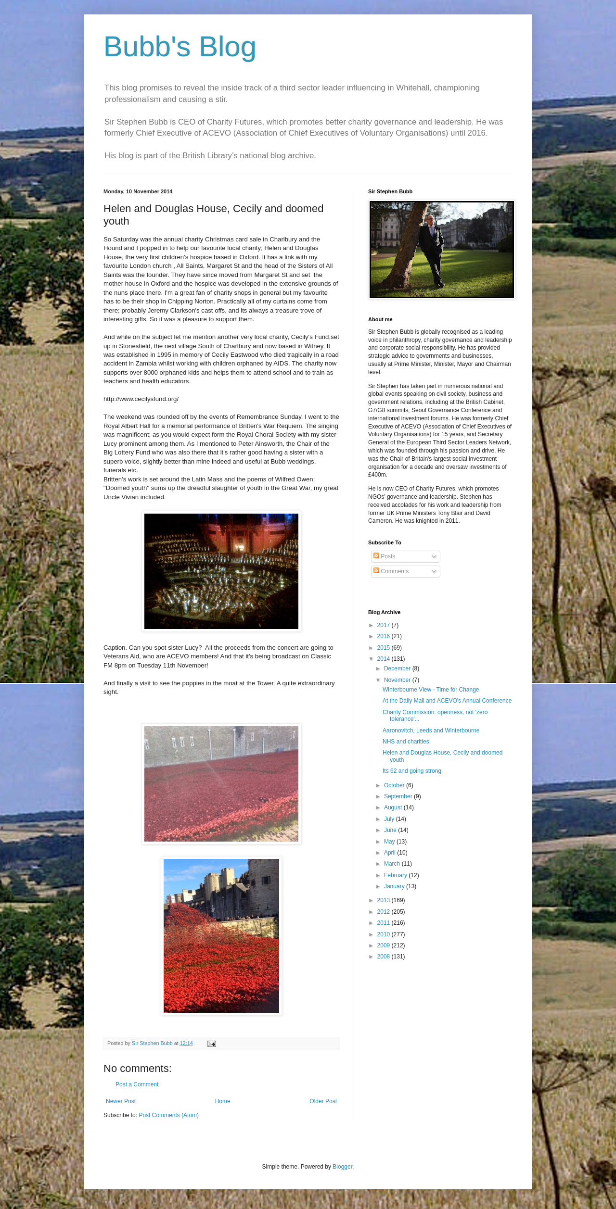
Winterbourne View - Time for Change (431, 689)
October (395, 785)
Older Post (323, 1101)
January (395, 886)
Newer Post (121, 1101)
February (396, 875)
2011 (384, 922)
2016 (384, 636)
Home (223, 1101)
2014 (384, 658)
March (393, 863)
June (391, 830)
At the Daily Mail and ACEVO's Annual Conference (447, 700)
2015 (384, 647)
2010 (384, 934)
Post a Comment (137, 1084)
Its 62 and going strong (412, 771)
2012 (384, 911)
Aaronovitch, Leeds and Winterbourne (431, 730)
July (390, 819)
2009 (384, 945)
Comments (391, 571)
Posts (384, 556)
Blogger (342, 1166)
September (399, 796)
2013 (384, 900)
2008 (384, 956)
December (398, 668)
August (394, 807)
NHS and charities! (407, 741)
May (390, 841)
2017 (384, 625)
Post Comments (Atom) (169, 1115)
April (390, 852)
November (398, 680)
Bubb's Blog (180, 46)
